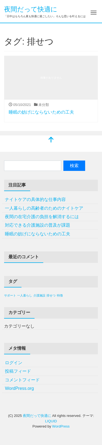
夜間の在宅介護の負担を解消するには (42, 216)
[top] (51, 140)
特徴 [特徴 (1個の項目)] (60, 295)
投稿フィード (18, 371)
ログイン (13, 362)
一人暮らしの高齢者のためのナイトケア (44, 208)
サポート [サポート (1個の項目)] (10, 295)
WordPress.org (19, 388)
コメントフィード (22, 380)
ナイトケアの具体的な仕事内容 (35, 199)
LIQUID (51, 421)
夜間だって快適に (30, 9)
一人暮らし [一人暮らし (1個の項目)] (24, 295)
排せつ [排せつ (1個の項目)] (51, 295)
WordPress (61, 426)
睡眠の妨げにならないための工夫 (41, 112)
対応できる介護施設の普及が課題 (37, 225)
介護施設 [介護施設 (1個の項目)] (39, 295)
